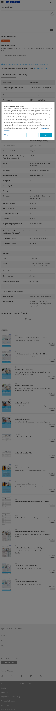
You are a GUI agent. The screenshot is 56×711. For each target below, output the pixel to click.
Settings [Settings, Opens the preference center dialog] (6, 134)
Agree (45, 134)
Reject (32, 134)
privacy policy (44, 128)
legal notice (6, 130)
